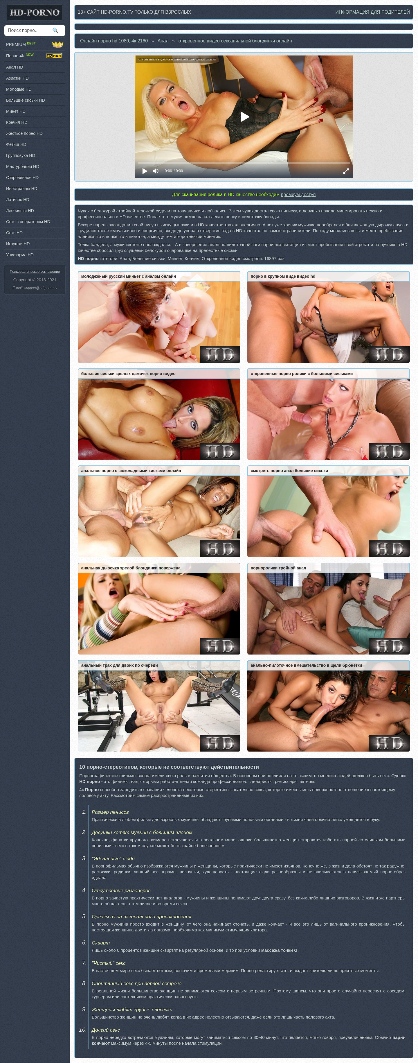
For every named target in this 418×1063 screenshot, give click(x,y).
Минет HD (16, 111)
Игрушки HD (18, 243)
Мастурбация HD (22, 166)
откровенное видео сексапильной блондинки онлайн (235, 40)
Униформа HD (20, 254)
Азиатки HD (17, 78)
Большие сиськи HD (25, 100)
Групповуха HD (20, 155)
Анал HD (14, 67)
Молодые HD (19, 89)
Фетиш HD (16, 144)
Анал (163, 40)
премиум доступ (298, 194)
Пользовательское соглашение (35, 272)
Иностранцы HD (21, 188)
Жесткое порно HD (24, 133)
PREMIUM (35, 44)
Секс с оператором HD (28, 221)
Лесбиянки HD (20, 210)
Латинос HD (17, 199)
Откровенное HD (22, 177)
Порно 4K (35, 56)
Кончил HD (16, 122)
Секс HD (14, 232)
